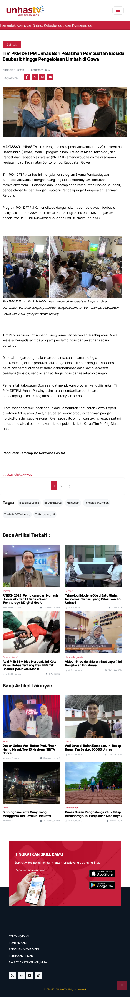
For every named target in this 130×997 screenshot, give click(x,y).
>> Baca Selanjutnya (17, 474)
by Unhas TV (8, 820)
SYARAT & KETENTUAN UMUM (28, 962)
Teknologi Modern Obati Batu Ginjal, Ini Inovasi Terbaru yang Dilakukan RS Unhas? (92, 599)
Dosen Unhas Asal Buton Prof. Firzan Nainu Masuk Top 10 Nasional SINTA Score (29, 749)
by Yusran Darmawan (12, 758)
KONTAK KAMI (18, 943)
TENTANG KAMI (19, 936)
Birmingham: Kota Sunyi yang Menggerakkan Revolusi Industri (27, 814)
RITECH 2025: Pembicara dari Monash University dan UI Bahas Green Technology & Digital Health (30, 599)
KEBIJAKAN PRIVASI (21, 956)
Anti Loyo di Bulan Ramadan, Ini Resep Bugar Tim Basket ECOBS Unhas (93, 747)
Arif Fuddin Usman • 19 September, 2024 (26, 70)
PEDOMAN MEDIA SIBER (24, 949)
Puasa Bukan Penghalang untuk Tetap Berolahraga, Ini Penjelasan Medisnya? (93, 814)
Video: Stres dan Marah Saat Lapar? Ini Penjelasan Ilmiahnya (93, 663)
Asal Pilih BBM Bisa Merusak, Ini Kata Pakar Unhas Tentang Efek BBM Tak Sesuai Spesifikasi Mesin (29, 665)
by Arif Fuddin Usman (12, 607)
